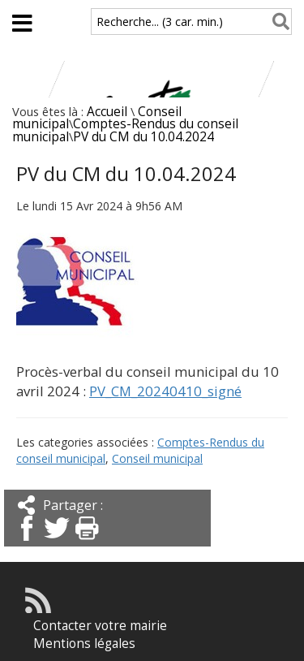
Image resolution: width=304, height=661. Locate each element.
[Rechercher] (278, 21)
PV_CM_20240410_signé (165, 391)
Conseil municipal (157, 458)
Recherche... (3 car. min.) (159, 21)
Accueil (107, 111)
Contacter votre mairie (100, 625)
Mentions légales (84, 643)
